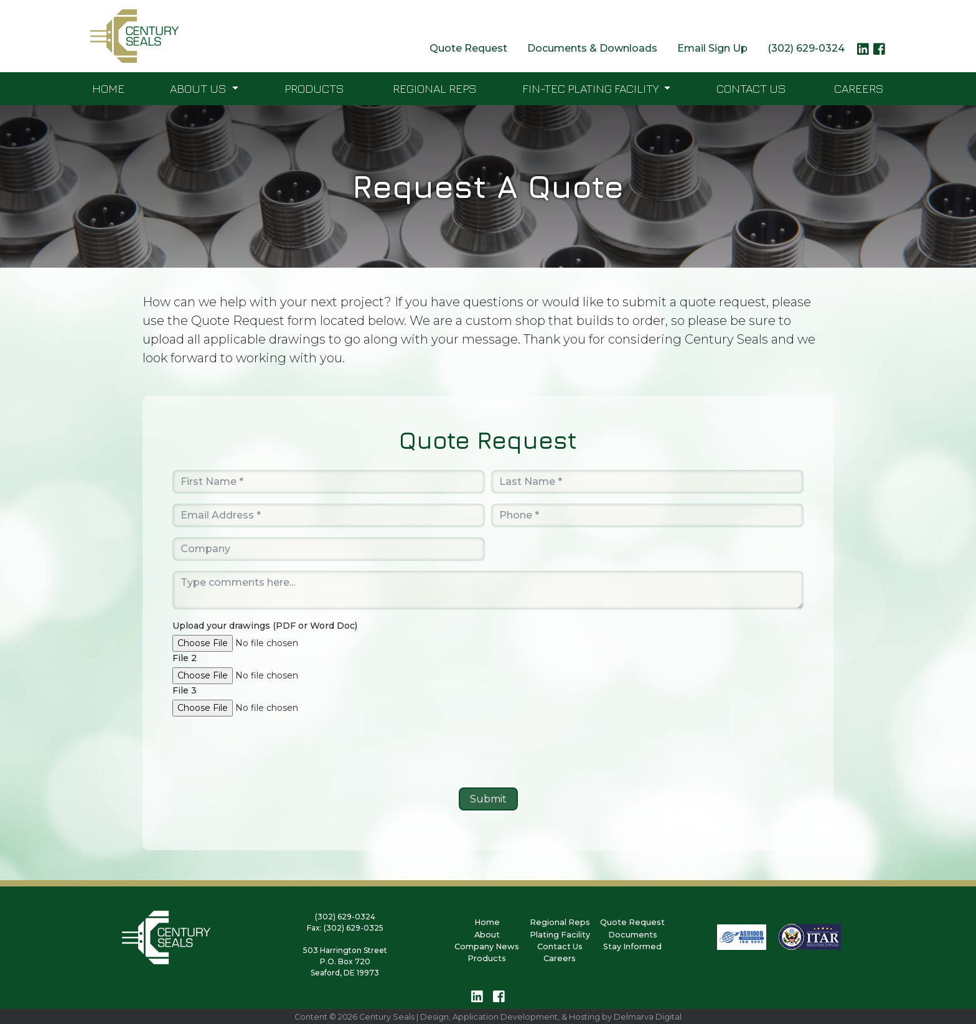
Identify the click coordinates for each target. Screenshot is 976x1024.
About (487, 934)
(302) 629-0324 (806, 48)
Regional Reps (435, 88)
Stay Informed (632, 946)
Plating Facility (560, 934)
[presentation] (488, 753)
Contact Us (751, 88)
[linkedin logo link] (863, 52)
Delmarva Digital (648, 1017)
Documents (632, 934)
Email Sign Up (712, 48)
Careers (859, 88)
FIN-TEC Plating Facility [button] (591, 88)
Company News (486, 946)
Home (108, 88)
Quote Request (468, 48)
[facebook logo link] (879, 52)
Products (314, 88)
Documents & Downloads (592, 48)
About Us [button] (199, 88)
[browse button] (278, 643)
